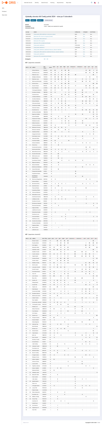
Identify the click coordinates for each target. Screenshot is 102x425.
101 (50, 265)
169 (50, 245)
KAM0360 (46, 83)
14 (61, 72)
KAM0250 (46, 72)
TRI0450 (45, 227)
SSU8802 (44, 282)
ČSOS (98, 422)
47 (51, 129)
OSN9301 (44, 394)
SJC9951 (45, 103)
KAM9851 (45, 207)
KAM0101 (44, 392)
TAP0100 (44, 396)
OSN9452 (46, 176)
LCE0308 (44, 330)
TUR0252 (46, 79)
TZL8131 (44, 341)
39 (51, 134)
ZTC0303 (44, 365)
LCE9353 (45, 88)
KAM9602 (44, 260)
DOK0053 (46, 223)
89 (51, 107)
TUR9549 (44, 302)
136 (50, 251)
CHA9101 (44, 403)
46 (50, 304)
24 (50, 333)
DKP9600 (44, 300)
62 (51, 116)
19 (65, 77)
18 (55, 85)
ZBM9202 (44, 308)
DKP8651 (45, 205)
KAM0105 (44, 286)
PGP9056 (46, 114)
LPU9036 (44, 291)
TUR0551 (45, 153)
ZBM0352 (46, 183)
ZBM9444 (44, 326)
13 (58, 72)
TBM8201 (44, 269)
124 (50, 260)
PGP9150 (45, 214)
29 (51, 147)
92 (51, 103)
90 (51, 105)
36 (51, 136)
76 (51, 114)
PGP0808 (44, 407)
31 (61, 70)
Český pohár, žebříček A (39, 45)
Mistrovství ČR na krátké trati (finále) (42, 43)
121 (51, 85)
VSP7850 (45, 167)
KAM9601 (44, 359)
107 (51, 90)
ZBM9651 (45, 142)
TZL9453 (45, 199)
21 (55, 72)
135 (50, 254)
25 (55, 74)
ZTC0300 (44, 333)
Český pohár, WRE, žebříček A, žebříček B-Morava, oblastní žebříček (49, 52)
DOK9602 (44, 311)
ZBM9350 (46, 129)
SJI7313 (44, 289)
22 (50, 337)
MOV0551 (46, 194)
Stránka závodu (48, 20)
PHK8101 (44, 339)
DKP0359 (45, 221)
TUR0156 (45, 77)
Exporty (33, 20)
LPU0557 (45, 169)
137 (51, 79)
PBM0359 (46, 151)
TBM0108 (44, 317)
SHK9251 (45, 123)
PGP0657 (46, 162)
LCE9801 (44, 368)
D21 (44, 59)
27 (50, 326)
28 (96, 70)
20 (50, 339)
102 (51, 94)
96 (51, 101)
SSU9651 (45, 94)
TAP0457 (45, 145)
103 (51, 92)
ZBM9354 (46, 125)
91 (50, 271)
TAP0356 (45, 99)
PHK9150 (45, 70)
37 (50, 317)
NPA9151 (45, 201)
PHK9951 (45, 90)
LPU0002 (44, 243)
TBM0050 (46, 196)
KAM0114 (44, 276)
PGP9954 (45, 225)
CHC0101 (44, 293)
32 (51, 142)
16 (89, 81)
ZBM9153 (45, 140)
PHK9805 (44, 258)
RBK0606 (44, 352)
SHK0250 (46, 131)
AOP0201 (44, 280)
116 (51, 88)
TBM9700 (44, 335)
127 (51, 83)
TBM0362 (46, 112)
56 (51, 123)
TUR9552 (45, 158)
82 (51, 109)
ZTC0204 (44, 265)
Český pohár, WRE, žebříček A (40, 38)
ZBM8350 (46, 101)
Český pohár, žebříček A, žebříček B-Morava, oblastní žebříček (47, 49)
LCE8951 (45, 96)
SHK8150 (45, 210)
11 (75, 79)
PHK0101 (44, 262)
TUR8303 (44, 357)
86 (50, 273)
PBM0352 (46, 164)
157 (51, 77)
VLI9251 (45, 171)
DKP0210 (44, 350)
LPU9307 (44, 251)
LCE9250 (45, 212)
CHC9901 (44, 240)
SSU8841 (44, 245)
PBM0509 (44, 374)
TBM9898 (46, 118)
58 (51, 118)
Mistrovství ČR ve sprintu (39, 41)
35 (55, 70)
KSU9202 (44, 379)
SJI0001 (44, 409)
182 (51, 74)
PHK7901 (44, 363)
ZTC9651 (45, 147)
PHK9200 (44, 306)
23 (93, 79)
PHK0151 (45, 85)
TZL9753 (45, 109)
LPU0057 (45, 74)
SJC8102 (44, 328)
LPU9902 (44, 377)
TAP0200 (44, 381)
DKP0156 (45, 179)
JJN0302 (44, 372)
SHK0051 (45, 188)
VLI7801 (44, 319)
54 (50, 291)
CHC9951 (46, 136)
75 (50, 280)
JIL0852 (45, 185)
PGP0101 (44, 267)
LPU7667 (45, 216)
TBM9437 (44, 284)
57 (51, 120)
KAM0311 (44, 273)
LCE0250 (46, 81)
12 (68, 79)
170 (50, 243)
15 (68, 77)
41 (51, 131)
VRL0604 (44, 398)
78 (50, 278)
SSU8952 (46, 120)
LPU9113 (44, 271)
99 (51, 96)
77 (51, 112)
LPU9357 (45, 181)
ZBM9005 (44, 247)
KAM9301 (44, 337)
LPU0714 (44, 405)
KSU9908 (44, 344)
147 (50, 249)
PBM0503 (44, 315)
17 (65, 72)
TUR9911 (44, 355)
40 (50, 311)
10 (58, 88)
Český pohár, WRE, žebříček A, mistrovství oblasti (44, 34)
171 (50, 240)
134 (51, 81)
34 (51, 140)
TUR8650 (46, 229)
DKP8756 (45, 173)
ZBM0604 (44, 346)
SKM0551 (46, 156)
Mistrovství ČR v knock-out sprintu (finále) (43, 36)
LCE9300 (44, 385)
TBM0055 (46, 149)
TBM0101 (44, 324)
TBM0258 (46, 127)
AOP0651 (45, 192)
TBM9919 (44, 401)
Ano (84, 34)
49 (50, 300)
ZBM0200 (44, 254)
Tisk (27, 20)
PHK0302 (44, 304)
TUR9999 (45, 190)
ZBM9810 (44, 361)
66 (50, 286)
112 (50, 262)
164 (50, 247)
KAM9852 (46, 107)
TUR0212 (44, 256)
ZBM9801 (44, 313)
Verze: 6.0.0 (26, 422)
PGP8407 (44, 348)
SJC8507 (44, 383)
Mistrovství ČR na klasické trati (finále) (42, 56)
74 (50, 282)
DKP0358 (45, 138)
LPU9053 (45, 218)
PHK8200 (44, 322)
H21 (47, 59)
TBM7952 (45, 92)
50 (51, 127)
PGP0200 (44, 387)
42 (50, 306)
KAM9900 (44, 278)
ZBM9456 (46, 116)
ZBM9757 (45, 160)
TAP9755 (45, 203)
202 (51, 70)
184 (51, 72)
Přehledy (40, 20)
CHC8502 (44, 390)
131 (50, 256)
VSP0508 (44, 295)
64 (50, 289)
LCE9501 (44, 249)
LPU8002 (44, 297)
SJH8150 (45, 134)
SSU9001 (44, 370)
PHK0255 (46, 105)
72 (50, 284)
